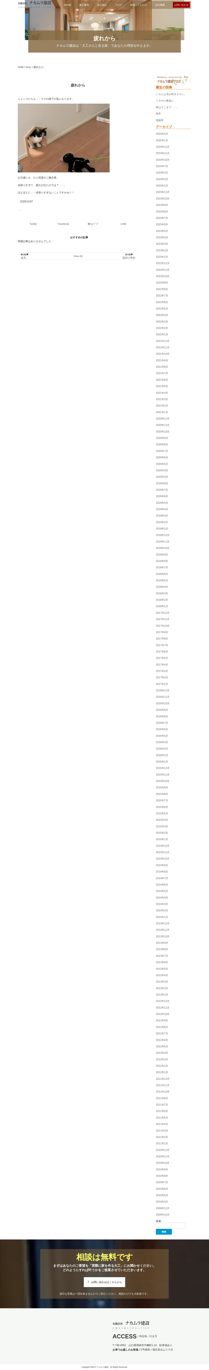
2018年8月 (162, 561)
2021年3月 (162, 399)
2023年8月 (162, 211)
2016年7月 (162, 722)
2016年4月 (162, 742)
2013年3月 (162, 981)
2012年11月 (163, 1007)
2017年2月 (162, 677)
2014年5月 (162, 891)
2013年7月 (162, 955)
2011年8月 (162, 1098)
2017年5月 (162, 658)
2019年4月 (162, 509)
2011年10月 (163, 1091)
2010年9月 (162, 1169)
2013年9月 (162, 943)
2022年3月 (162, 321)
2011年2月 (162, 1137)
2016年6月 (162, 729)
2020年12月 (163, 418)
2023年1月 (162, 256)
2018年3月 (162, 593)
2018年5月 (162, 580)
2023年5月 (162, 231)
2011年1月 (162, 1143)
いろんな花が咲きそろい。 (171, 94)
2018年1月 (162, 606)
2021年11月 (163, 347)
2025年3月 (162, 133)
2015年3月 (162, 826)
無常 (158, 113)
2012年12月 (163, 1001)
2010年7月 (162, 1182)
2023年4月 (162, 237)
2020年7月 (162, 451)
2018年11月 (163, 541)
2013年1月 (162, 994)
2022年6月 (162, 302)
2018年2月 (162, 599)
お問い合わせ (181, 5)
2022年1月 (162, 334)
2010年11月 (163, 1156)
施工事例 (84, 5)
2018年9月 (162, 554)
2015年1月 (162, 839)
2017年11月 (163, 619)
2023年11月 (163, 192)
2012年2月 (162, 1066)
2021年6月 (162, 379)
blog (28, 67)
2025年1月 (162, 140)
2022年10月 (163, 276)
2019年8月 (162, 483)
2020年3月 (162, 476)
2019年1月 (162, 528)
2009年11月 (163, 1208)
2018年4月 (162, 587)
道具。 (24, 257)
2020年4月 (162, 470)
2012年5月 (162, 1046)
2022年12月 (163, 263)
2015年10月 (163, 781)
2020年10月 (163, 431)
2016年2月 (162, 755)
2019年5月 (162, 502)
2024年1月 (162, 185)
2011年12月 (163, 1078)
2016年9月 (162, 709)
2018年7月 (162, 567)
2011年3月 (162, 1130)
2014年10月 (163, 858)
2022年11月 (163, 269)
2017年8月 (162, 638)
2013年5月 (162, 968)
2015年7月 (162, 800)
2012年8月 (162, 1027)
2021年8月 (162, 366)
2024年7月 (162, 166)
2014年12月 (163, 845)
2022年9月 (162, 282)
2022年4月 (162, 315)
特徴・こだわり (138, 5)
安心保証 (102, 5)
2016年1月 (162, 761)
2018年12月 (163, 535)
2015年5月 (162, 813)
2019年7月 (162, 489)
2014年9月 (162, 865)
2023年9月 (162, 205)
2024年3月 (162, 172)
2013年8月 (162, 949)
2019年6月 (162, 496)
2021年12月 (163, 341)
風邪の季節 (128, 257)
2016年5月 (162, 735)
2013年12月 (163, 923)
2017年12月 (163, 612)
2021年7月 (162, 373)
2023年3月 (162, 243)
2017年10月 (163, 625)
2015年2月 (162, 832)
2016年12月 (163, 690)
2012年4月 (162, 1053)
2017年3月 (162, 671)
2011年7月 (162, 1104)
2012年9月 (162, 1020)
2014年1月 (162, 917)
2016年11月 (163, 697)
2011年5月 (162, 1117)
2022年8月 (162, 289)
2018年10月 (163, 548)
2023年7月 (162, 218)
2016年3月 (162, 748)
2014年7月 (162, 878)
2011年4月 (162, 1124)
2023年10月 (163, 198)
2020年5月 (162, 464)
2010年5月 (162, 1195)
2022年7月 (162, 295)
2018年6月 (162, 574)
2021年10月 (163, 354)
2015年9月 (162, 787)
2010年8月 (162, 1176)
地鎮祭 (160, 120)
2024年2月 (162, 179)
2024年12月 (163, 146)
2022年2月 (162, 328)
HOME (67, 5)
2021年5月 (162, 386)
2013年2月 (162, 988)
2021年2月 (162, 405)
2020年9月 (162, 438)
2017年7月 (162, 645)
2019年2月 (162, 522)
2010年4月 (162, 1201)
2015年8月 (162, 794)
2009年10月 (163, 1214)
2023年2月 (162, 250)
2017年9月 (162, 632)
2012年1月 (162, 1072)
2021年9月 (162, 360)
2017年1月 (162, 684)
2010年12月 (163, 1150)
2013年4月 (162, 975)
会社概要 (160, 5)
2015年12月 (163, 768)
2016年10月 (163, 703)
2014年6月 (162, 884)
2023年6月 (162, 224)
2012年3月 (162, 1059)
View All (78, 256)
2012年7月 (162, 1033)
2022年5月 (162, 308)
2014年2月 (162, 910)
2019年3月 (162, 515)
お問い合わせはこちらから (106, 1282)
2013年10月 (163, 936)
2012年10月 (163, 1014)
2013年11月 (163, 930)
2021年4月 (162, 392)
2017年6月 (162, 651)
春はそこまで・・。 (167, 107)
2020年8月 (162, 444)
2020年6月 (162, 457)
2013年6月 (162, 962)
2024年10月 (163, 159)
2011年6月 (162, 1111)
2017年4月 (162, 664)
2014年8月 (162, 871)
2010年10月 (163, 1163)
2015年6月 (162, 807)
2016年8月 (162, 716)
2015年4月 (162, 820)
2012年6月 (162, 1040)
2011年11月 (163, 1085)
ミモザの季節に (165, 100)
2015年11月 (163, 774)
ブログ (118, 5)
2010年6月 (162, 1189)
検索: (159, 1221)
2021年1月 (162, 412)
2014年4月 (162, 897)
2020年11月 (163, 425)
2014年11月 (163, 852)
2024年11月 (163, 153)
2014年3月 (162, 904)
